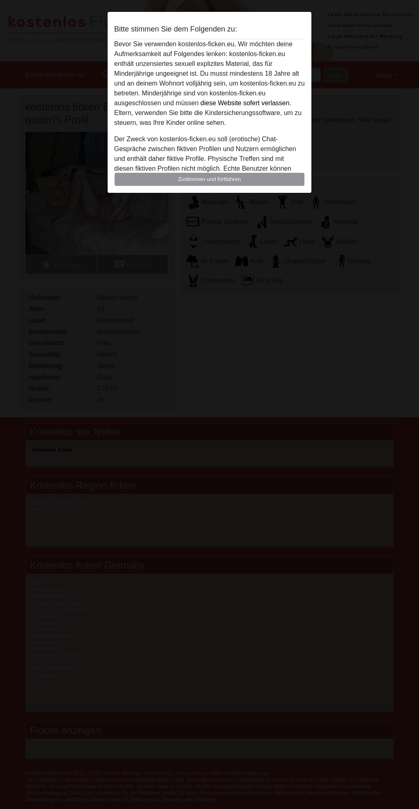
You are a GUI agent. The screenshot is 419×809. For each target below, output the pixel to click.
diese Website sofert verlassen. (245, 102)
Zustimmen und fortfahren (209, 179)
